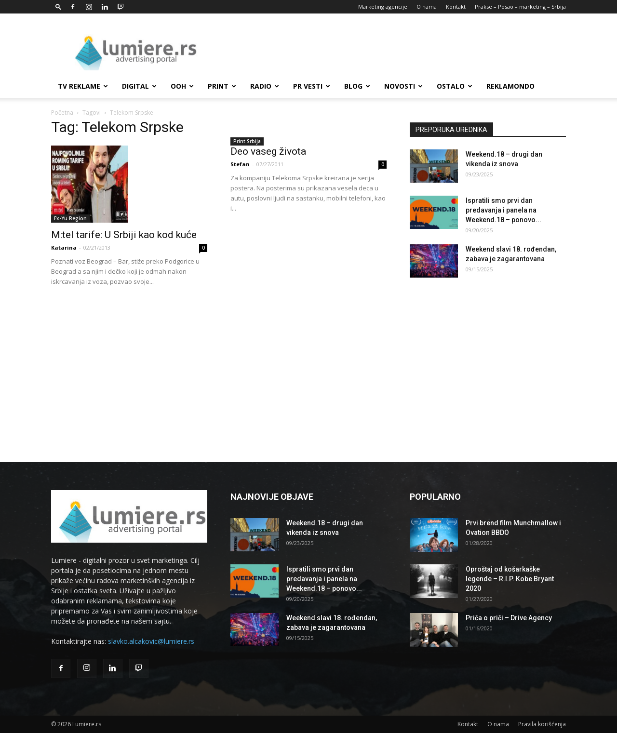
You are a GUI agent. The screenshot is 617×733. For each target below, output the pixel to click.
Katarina (64, 247)
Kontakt (456, 6)
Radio (264, 86)
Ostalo (454, 86)
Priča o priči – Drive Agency (509, 618)
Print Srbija (247, 141)
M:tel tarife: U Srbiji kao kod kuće (124, 234)
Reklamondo (510, 86)
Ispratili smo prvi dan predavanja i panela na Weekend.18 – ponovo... (503, 210)
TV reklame (83, 86)
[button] (58, 6)
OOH (182, 86)
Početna (62, 112)
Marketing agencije (382, 6)
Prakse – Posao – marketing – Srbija (520, 6)
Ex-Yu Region (70, 218)
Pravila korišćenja (542, 724)
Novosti (403, 86)
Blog (357, 86)
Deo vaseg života (268, 151)
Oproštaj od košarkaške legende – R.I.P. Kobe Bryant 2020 (510, 578)
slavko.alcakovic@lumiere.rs (151, 641)
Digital (139, 86)
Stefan (240, 164)
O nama (426, 6)
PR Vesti (311, 86)
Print (222, 86)
